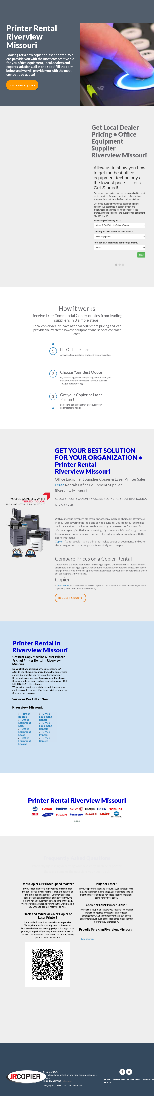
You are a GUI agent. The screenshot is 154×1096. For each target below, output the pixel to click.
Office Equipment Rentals (45, 725)
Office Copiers (44, 739)
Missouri (67, 1081)
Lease (59, 485)
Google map (87, 938)
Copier (59, 541)
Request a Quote (70, 598)
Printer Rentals (24, 715)
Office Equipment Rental (45, 716)
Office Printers (44, 733)
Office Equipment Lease (24, 731)
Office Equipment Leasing (24, 740)
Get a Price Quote (22, 85)
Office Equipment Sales (24, 722)
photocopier (63, 585)
